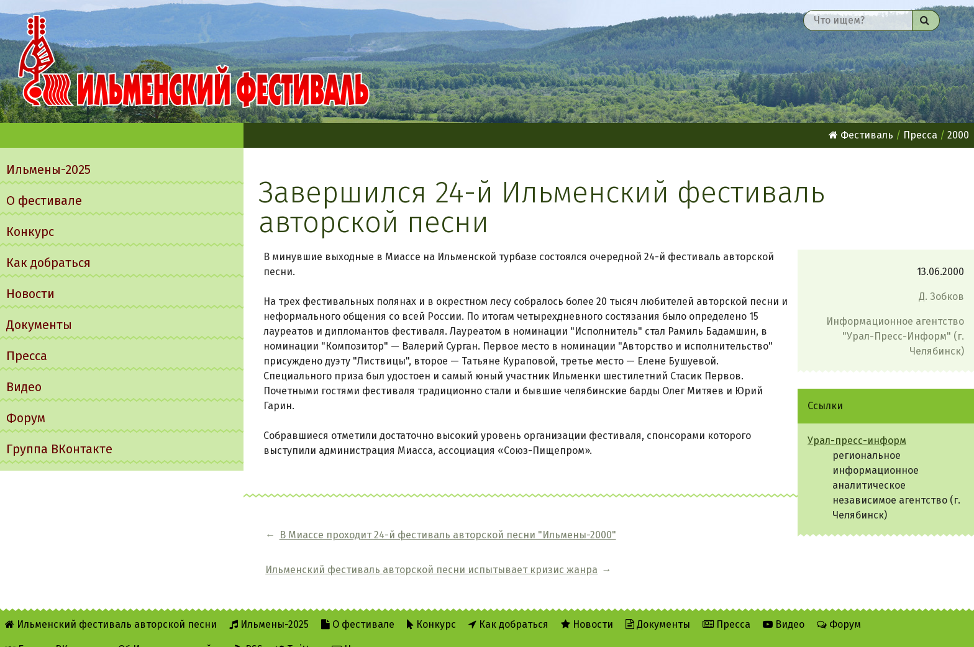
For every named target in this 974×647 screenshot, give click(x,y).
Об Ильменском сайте (170, 629)
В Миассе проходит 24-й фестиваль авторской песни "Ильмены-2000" (392, 542)
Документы (39, 324)
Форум (25, 417)
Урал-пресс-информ (857, 440)
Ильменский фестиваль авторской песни (194, 61)
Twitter (297, 629)
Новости (30, 293)
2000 (958, 135)
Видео (24, 386)
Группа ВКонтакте (59, 448)
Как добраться (48, 262)
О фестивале (44, 200)
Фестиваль (861, 135)
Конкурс (30, 231)
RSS (249, 629)
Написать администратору (402, 629)
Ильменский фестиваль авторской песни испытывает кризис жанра (671, 542)
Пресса (26, 355)
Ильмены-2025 (48, 169)
